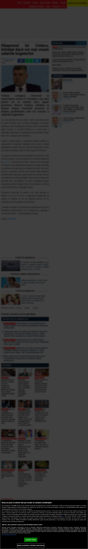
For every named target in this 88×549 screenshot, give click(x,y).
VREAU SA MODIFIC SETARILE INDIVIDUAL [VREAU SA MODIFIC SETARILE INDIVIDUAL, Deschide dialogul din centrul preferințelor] (31, 545)
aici (63, 516)
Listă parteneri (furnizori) (9, 534)
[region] (44, 524)
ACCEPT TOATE (31, 540)
